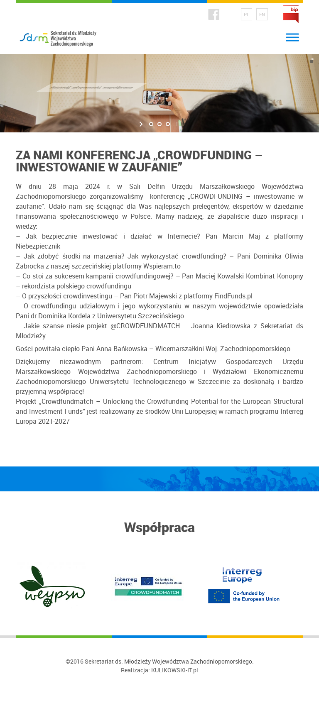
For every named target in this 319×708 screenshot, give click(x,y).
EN (262, 14)
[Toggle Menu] (292, 37)
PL (246, 14)
